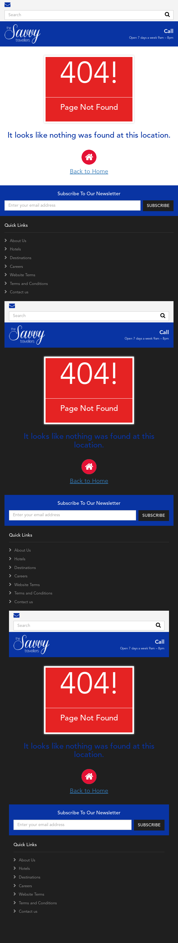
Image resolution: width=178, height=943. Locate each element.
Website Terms (22, 275)
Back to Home (89, 162)
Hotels (15, 249)
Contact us (19, 292)
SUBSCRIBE (158, 206)
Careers (16, 267)
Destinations (20, 258)
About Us (18, 241)
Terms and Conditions (29, 284)
